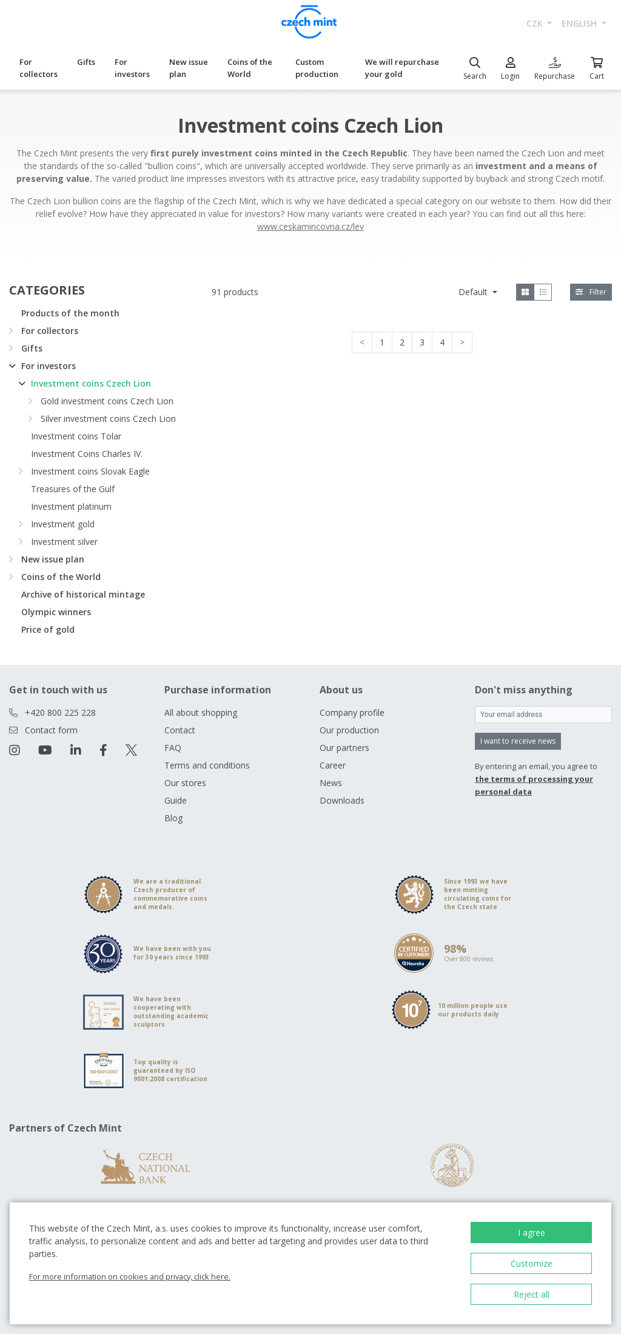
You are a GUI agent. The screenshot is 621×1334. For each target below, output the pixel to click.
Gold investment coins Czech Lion (107, 401)
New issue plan (188, 67)
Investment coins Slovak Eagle (90, 471)
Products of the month (70, 313)
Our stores (185, 783)
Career (333, 765)
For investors (132, 67)
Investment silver (64, 541)
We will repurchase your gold (402, 67)
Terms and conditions (207, 765)
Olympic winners (56, 612)
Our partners (344, 747)
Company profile (352, 712)
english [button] (580, 23)
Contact (179, 730)
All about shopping (200, 712)
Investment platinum (71, 506)
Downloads (342, 800)
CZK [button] (535, 23)
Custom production (316, 67)
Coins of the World (249, 67)
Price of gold (48, 629)
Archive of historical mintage (83, 594)
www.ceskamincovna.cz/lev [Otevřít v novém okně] (310, 226)
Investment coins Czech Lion (91, 383)
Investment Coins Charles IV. (87, 453)
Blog (173, 818)
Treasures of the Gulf (73, 489)
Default (474, 292)
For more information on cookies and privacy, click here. (129, 1276)
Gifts (86, 61)
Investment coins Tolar (76, 436)
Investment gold (63, 524)
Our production (349, 730)
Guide (175, 800)
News (331, 783)
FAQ (172, 747)
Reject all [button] (531, 1294)
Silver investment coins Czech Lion (108, 418)
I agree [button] (531, 1232)
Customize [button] (531, 1263)
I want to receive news (518, 741)
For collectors (38, 67)
